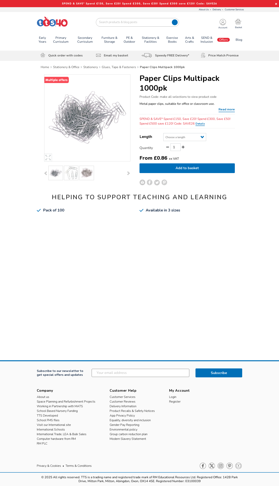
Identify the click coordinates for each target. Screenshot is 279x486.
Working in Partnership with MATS (60, 406)
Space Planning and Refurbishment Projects (66, 401)
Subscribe (219, 373)
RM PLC (42, 443)
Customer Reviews (122, 401)
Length (146, 136)
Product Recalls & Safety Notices (132, 411)
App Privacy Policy (122, 415)
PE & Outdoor (129, 40)
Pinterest (229, 466)
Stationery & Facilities (150, 40)
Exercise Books (172, 40)
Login (172, 397)
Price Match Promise (223, 55)
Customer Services (234, 9)
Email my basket (116, 55)
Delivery (217, 9)
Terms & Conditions (78, 466)
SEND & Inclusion (207, 40)
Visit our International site (54, 425)
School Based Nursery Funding (57, 411)
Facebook (203, 466)
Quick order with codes (65, 55)
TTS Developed (47, 415)
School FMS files (48, 420)
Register (175, 401)
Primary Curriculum (61, 40)
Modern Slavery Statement (128, 439)
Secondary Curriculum (85, 40)
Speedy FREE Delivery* (172, 55)
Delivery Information (123, 406)
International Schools (51, 429)
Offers (223, 40)
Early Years (42, 40)
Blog (239, 40)
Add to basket (187, 168)
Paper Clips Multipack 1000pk (180, 83)
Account (222, 27)
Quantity (146, 148)
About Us (204, 9)
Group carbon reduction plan (128, 434)
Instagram (220, 466)
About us (43, 397)
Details (200, 124)
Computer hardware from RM (56, 439)
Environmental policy (123, 429)
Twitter (211, 466)
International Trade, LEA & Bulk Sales (61, 434)
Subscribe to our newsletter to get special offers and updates (60, 373)
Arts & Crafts (189, 40)
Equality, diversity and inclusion (130, 420)
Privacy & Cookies (49, 466)
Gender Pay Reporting (124, 425)
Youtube (238, 466)
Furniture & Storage (109, 40)
